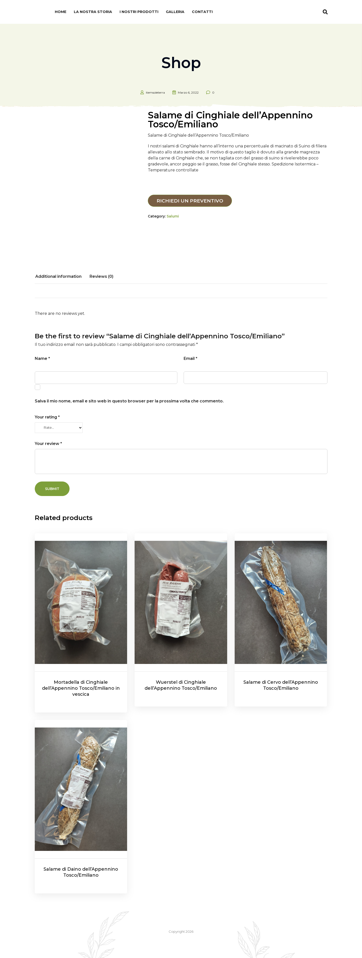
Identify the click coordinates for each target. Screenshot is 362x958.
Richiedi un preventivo (190, 201)
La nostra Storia (93, 12)
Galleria (175, 12)
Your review (48, 443)
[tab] (58, 276)
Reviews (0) (101, 276)
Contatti (202, 12)
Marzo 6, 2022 (188, 92)
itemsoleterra (155, 92)
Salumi (173, 216)
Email (190, 358)
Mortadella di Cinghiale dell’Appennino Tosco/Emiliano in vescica (81, 688)
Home (60, 12)
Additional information (58, 276)
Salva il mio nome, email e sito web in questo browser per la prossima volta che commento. (129, 401)
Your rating (47, 417)
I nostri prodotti (139, 12)
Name (42, 358)
